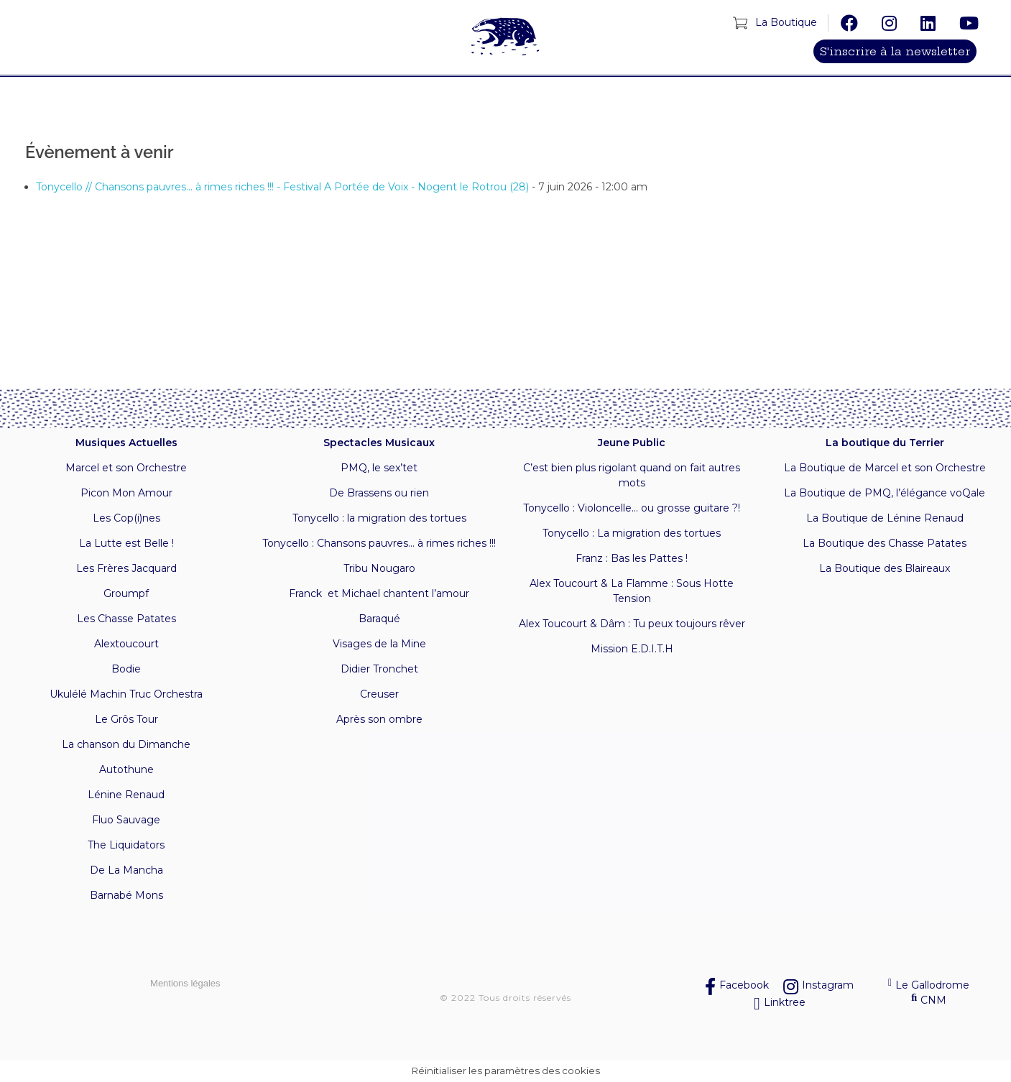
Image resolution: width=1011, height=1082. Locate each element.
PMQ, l (357, 467)
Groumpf (126, 593)
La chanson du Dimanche (126, 744)
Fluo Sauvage (126, 819)
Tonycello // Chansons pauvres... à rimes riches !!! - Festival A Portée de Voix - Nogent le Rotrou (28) (282, 186)
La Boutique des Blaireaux (884, 568)
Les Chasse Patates (126, 618)
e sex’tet (395, 467)
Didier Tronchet (379, 668)
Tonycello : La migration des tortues (632, 533)
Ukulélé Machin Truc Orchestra (126, 694)
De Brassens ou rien (379, 492)
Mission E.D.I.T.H (632, 648)
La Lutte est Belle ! (126, 543)
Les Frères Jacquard (126, 568)
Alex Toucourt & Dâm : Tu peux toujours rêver (632, 623)
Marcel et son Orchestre (126, 467)
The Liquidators (126, 844)
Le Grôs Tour (126, 719)
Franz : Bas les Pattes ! (632, 558)
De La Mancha (126, 870)
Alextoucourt (126, 643)
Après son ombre (379, 719)
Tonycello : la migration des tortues (379, 518)
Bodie (126, 668)
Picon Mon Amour (126, 492)
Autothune (126, 769)
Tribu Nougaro (379, 568)
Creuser (379, 694)
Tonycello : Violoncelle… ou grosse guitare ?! (631, 507)
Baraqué (379, 618)
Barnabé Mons (126, 895)
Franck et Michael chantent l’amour (379, 593)
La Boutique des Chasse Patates (884, 543)
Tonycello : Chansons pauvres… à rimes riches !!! (379, 543)
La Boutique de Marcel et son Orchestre (885, 467)
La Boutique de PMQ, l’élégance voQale (884, 492)
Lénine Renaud (126, 794)
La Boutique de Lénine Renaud (885, 518)
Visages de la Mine (379, 643)
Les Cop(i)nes (126, 518)
